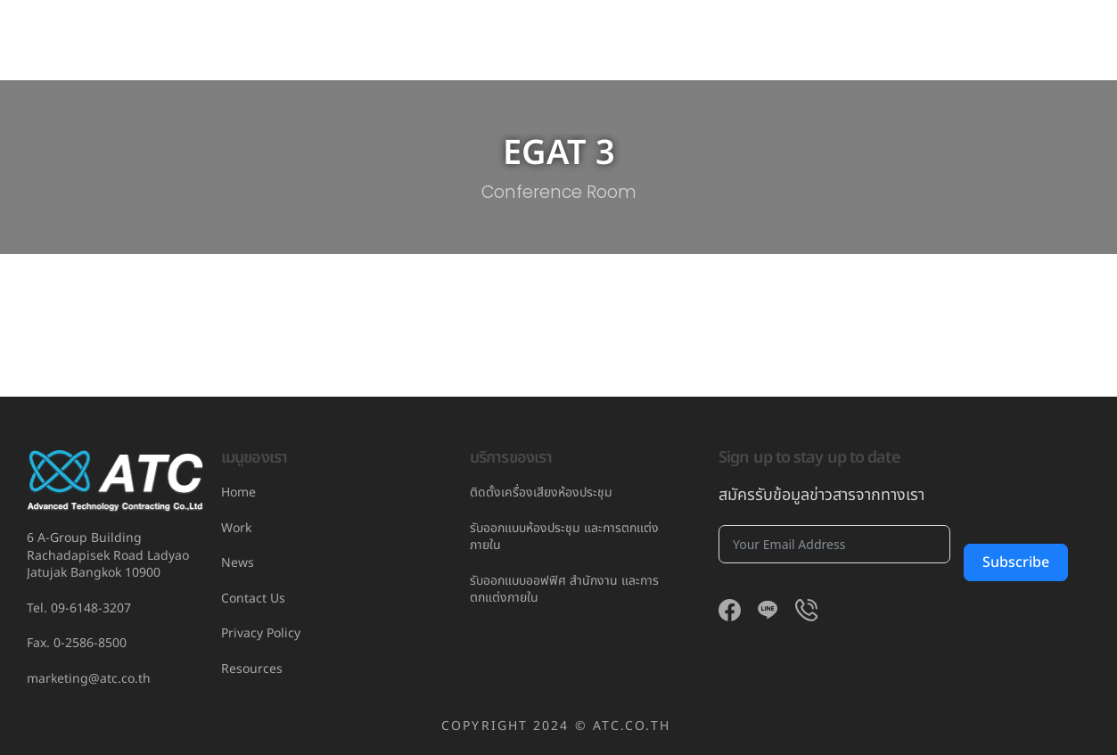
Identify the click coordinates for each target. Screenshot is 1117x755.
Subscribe (1016, 562)
